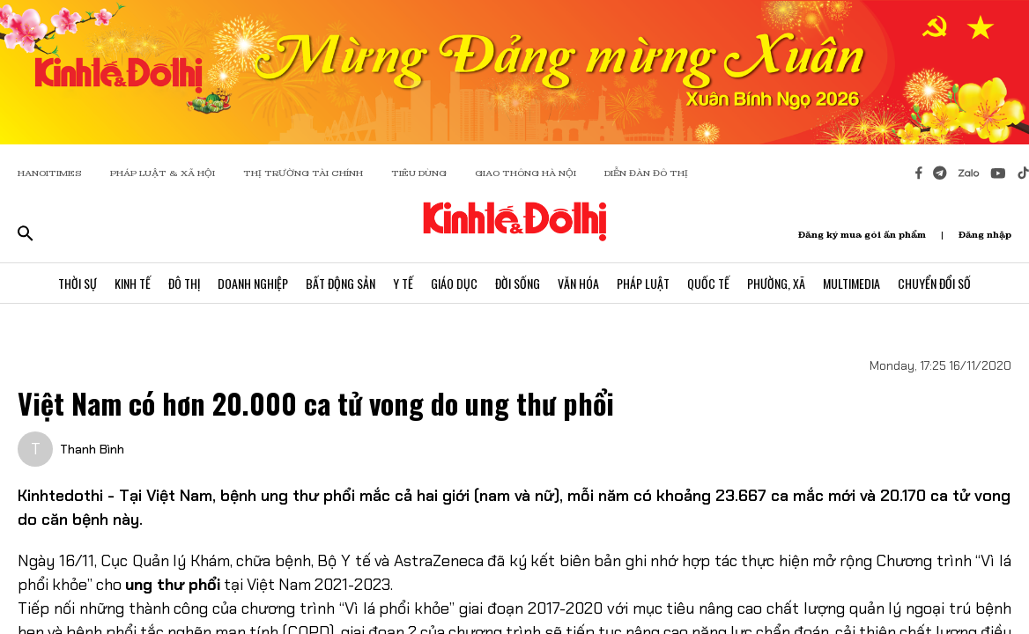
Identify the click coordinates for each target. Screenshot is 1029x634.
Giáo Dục (454, 283)
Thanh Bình (92, 449)
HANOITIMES (50, 173)
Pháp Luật (643, 283)
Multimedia (851, 283)
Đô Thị (184, 283)
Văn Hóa (578, 283)
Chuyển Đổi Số (934, 283)
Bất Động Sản (340, 283)
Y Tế (403, 283)
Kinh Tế (133, 283)
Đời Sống (517, 283)
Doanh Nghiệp (253, 283)
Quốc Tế (708, 283)
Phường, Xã (776, 283)
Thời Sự (77, 283)
